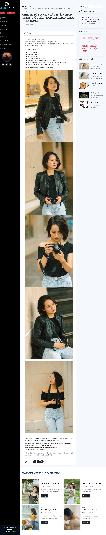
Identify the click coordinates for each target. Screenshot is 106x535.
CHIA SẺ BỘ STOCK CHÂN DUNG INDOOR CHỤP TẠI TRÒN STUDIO (90, 510)
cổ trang (97, 38)
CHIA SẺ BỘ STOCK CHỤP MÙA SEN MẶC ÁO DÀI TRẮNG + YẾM (90, 483)
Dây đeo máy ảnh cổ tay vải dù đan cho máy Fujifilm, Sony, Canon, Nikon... (97, 102)
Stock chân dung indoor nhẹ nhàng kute (97, 74)
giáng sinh (85, 45)
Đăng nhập (4, 12)
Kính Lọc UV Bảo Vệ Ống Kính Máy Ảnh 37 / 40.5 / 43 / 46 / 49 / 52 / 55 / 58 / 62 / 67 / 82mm (97, 93)
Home (24, 6)
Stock (29, 6)
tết (98, 48)
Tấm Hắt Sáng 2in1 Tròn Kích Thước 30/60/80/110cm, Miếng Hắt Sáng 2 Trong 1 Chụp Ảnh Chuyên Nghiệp (97, 83)
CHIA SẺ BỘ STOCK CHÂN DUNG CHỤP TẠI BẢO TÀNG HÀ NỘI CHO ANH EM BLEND (48, 483)
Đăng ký (13, 12)
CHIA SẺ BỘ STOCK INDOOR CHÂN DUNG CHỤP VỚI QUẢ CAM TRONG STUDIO (47, 510)
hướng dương (93, 45)
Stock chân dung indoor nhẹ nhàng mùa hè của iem (97, 64)
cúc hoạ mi (91, 42)
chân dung (90, 38)
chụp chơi (84, 51)
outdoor (90, 48)
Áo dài (84, 38)
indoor (84, 48)
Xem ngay (39, 496)
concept (84, 42)
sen (94, 48)
